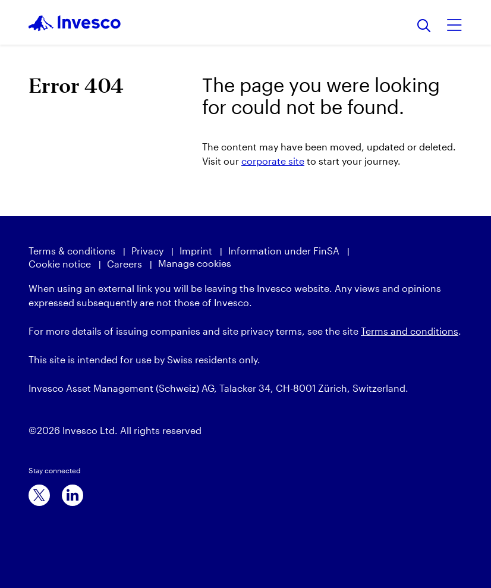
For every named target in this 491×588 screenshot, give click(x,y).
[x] (39, 495)
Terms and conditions (409, 331)
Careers (124, 263)
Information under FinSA (283, 250)
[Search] (424, 26)
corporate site (272, 160)
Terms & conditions (72, 250)
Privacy (147, 250)
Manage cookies (194, 263)
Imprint (196, 250)
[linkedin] (72, 495)
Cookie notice (60, 263)
